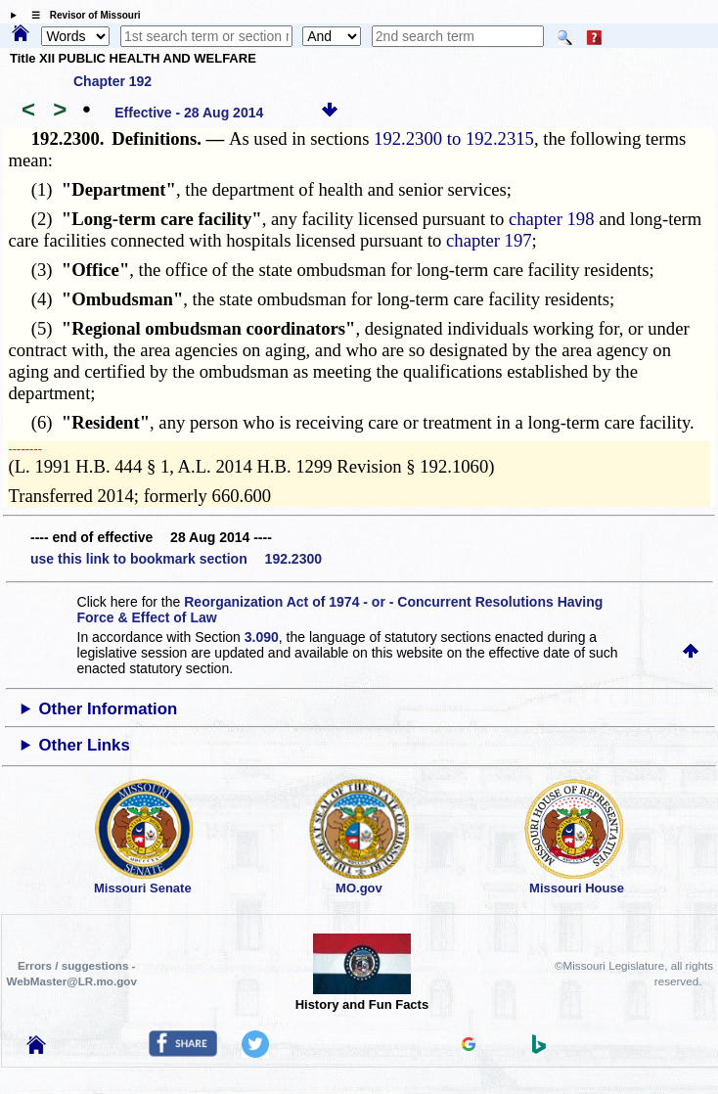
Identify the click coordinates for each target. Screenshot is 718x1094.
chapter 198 (552, 218)
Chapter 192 (112, 81)
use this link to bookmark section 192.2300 (176, 559)
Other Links (84, 745)
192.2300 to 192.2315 (454, 138)
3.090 (262, 637)
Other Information (108, 709)
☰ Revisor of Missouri (81, 15)
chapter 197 (489, 240)
